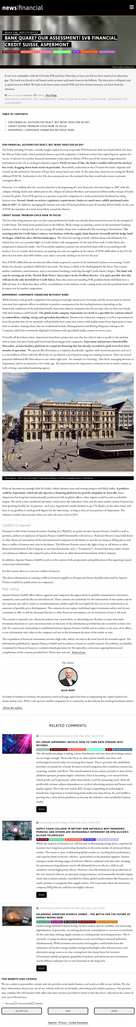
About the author (12, 707)
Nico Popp (51, 95)
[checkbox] (2, 1003)
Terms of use (78, 652)
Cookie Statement (78, 1022)
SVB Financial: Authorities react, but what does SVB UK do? (49, 122)
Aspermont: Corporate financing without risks (41, 130)
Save (68, 1010)
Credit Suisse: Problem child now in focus (37, 126)
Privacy (63, 1022)
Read (42, 809)
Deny (114, 1010)
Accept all (21, 1010)
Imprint (52, 1022)
